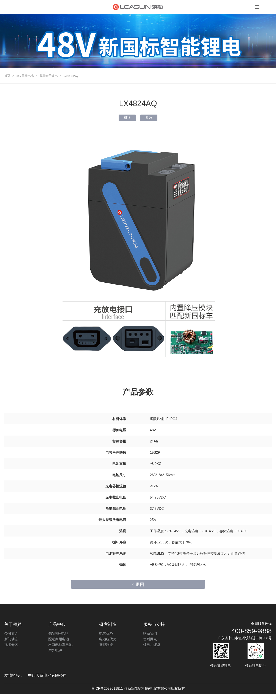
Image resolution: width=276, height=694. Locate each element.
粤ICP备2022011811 (107, 688)
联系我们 (150, 633)
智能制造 (106, 645)
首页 (7, 75)
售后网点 (150, 639)
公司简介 (11, 633)
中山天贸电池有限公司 (47, 675)
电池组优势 (107, 639)
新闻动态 (11, 639)
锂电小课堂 (151, 645)
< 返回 (138, 584)
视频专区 (11, 645)
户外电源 (55, 650)
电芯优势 (106, 633)
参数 (148, 118)
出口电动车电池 (60, 645)
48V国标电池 (25, 75)
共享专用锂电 (48, 75)
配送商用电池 (58, 639)
